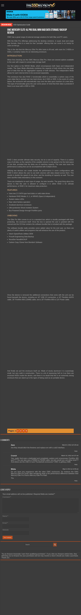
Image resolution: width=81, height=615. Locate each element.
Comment (7, 481)
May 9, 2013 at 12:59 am (70, 453)
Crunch (14, 440)
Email (5, 507)
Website (6, 514)
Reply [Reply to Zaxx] (75, 435)
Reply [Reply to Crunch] (75, 448)
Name (5, 500)
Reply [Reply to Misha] (75, 464)
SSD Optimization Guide (21, 25)
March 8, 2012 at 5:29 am (70, 429)
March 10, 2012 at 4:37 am (69, 439)
